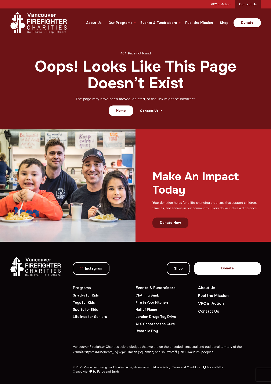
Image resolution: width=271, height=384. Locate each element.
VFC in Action (221, 4)
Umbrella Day (147, 331)
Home (121, 110)
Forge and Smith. (108, 371)
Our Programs (120, 23)
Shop (224, 23)
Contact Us (248, 4)
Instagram (91, 268)
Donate (247, 22)
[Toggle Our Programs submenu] (134, 23)
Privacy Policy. (161, 367)
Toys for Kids (84, 302)
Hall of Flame (146, 309)
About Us (94, 23)
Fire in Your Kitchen (152, 302)
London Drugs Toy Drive (156, 317)
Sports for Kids (85, 309)
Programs (82, 288)
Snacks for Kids (86, 295)
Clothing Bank (147, 295)
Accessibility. (213, 367)
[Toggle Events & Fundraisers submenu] (179, 23)
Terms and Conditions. (186, 367)
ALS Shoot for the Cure (155, 324)
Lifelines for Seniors (90, 317)
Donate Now (170, 222)
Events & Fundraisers (158, 23)
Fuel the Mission (199, 23)
